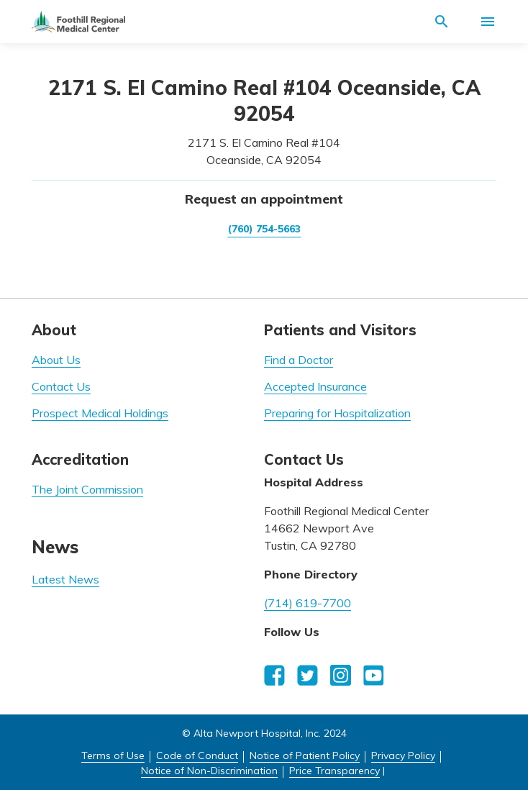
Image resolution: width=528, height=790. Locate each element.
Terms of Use (113, 755)
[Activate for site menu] (487, 21)
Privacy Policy (403, 755)
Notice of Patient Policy (305, 755)
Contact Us (61, 386)
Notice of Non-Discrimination (209, 770)
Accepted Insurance (315, 386)
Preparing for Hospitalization (337, 413)
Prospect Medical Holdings (100, 413)
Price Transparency (334, 770)
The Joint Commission (87, 489)
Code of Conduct (197, 755)
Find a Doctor (298, 360)
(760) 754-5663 (264, 228)
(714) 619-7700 (307, 603)
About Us (56, 360)
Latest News (65, 579)
